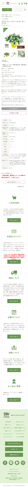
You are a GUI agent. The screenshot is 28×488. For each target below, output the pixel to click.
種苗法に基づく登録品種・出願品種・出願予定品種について (14, 478)
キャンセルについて (8, 433)
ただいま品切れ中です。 (14, 108)
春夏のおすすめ (8, 16)
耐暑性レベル (5, 134)
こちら (11, 173)
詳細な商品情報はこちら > (14, 182)
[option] (14, 38)
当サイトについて (14, 469)
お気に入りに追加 (14, 113)
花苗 (6, 14)
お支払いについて (20, 422)
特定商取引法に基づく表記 (14, 473)
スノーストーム (16, 14)
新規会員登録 (17, 361)
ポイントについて (8, 436)
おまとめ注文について (20, 430)
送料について (8, 425)
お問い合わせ (14, 455)
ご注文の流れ (8, 422)
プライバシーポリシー (14, 471)
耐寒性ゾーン (4, 132)
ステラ (10, 14)
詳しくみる (14, 220)
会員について (8, 430)
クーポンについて (20, 433)
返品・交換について (8, 427)
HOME (2, 14)
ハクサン (14, 449)
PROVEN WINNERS (14, 443)
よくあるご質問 (20, 436)
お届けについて (20, 425)
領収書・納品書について (20, 427)
